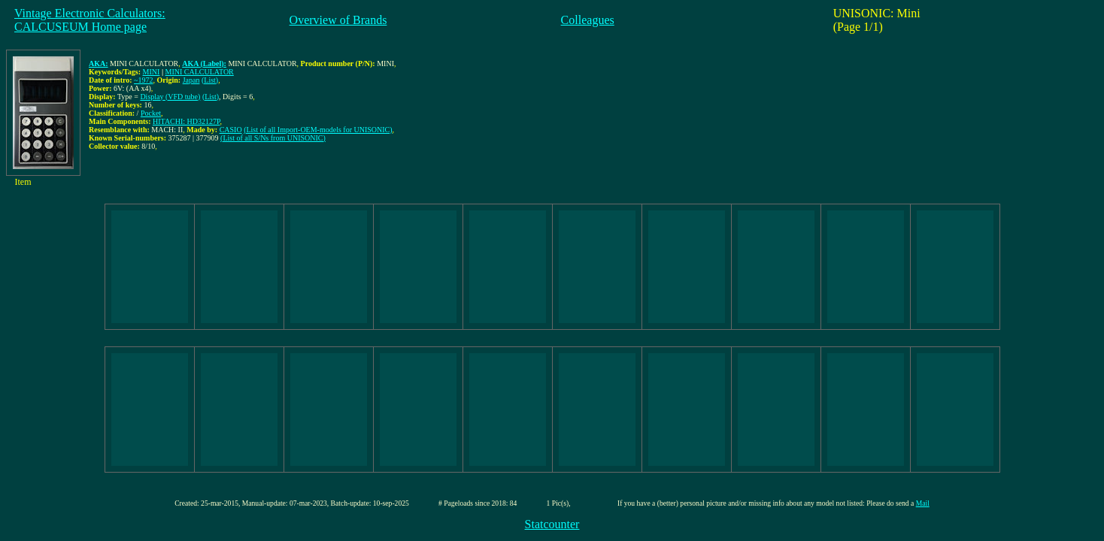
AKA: (98, 63)
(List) (210, 80)
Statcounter (552, 524)
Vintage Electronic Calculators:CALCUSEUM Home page (89, 20)
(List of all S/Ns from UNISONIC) (273, 138)
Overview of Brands (338, 20)
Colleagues (587, 20)
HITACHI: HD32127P (186, 121)
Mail (923, 503)
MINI (151, 72)
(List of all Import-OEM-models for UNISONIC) (318, 129)
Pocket (151, 113)
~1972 (143, 80)
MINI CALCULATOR (199, 72)
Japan (191, 80)
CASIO (231, 129)
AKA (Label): (204, 63)
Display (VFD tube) (170, 96)
